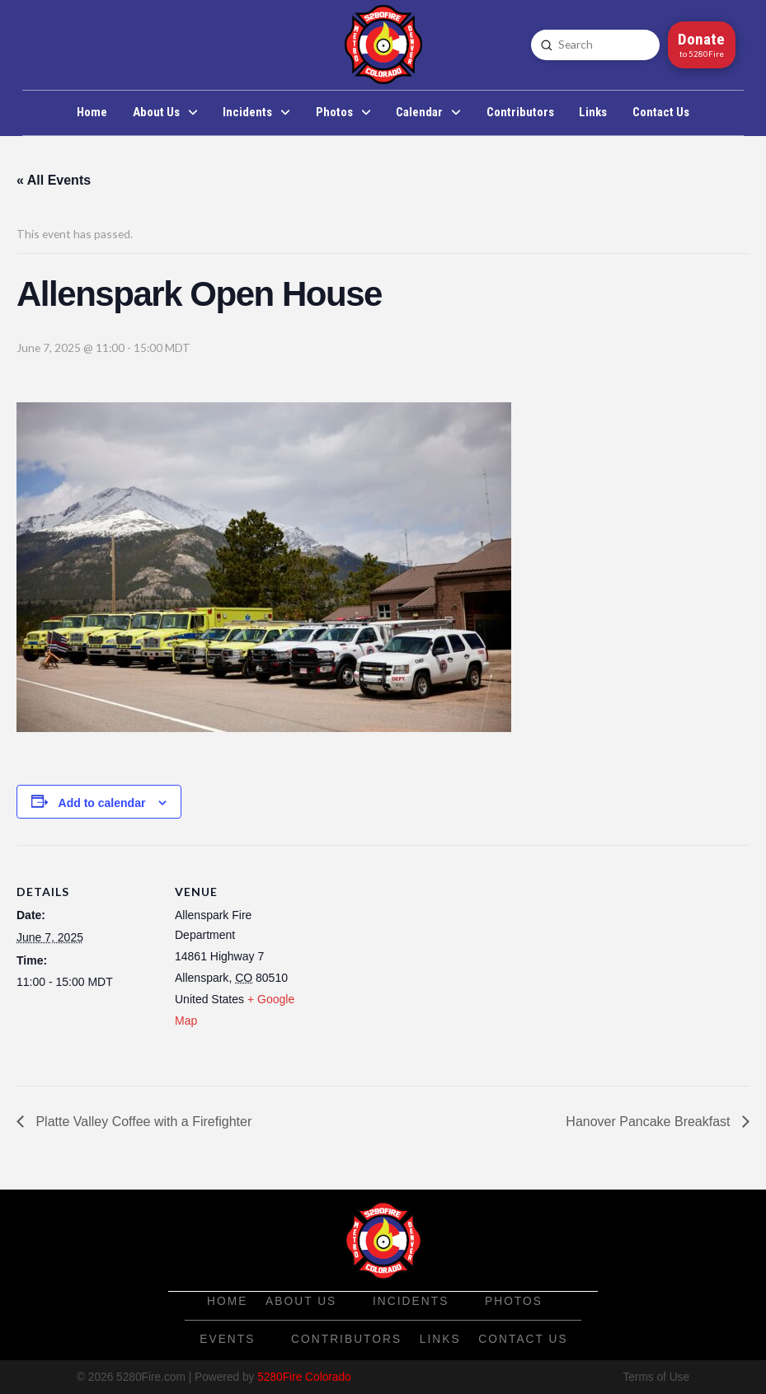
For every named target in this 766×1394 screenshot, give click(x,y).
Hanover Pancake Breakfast (650, 1122)
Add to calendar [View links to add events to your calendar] (102, 803)
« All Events (53, 180)
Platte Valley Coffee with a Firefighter (141, 1122)
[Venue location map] (420, 959)
